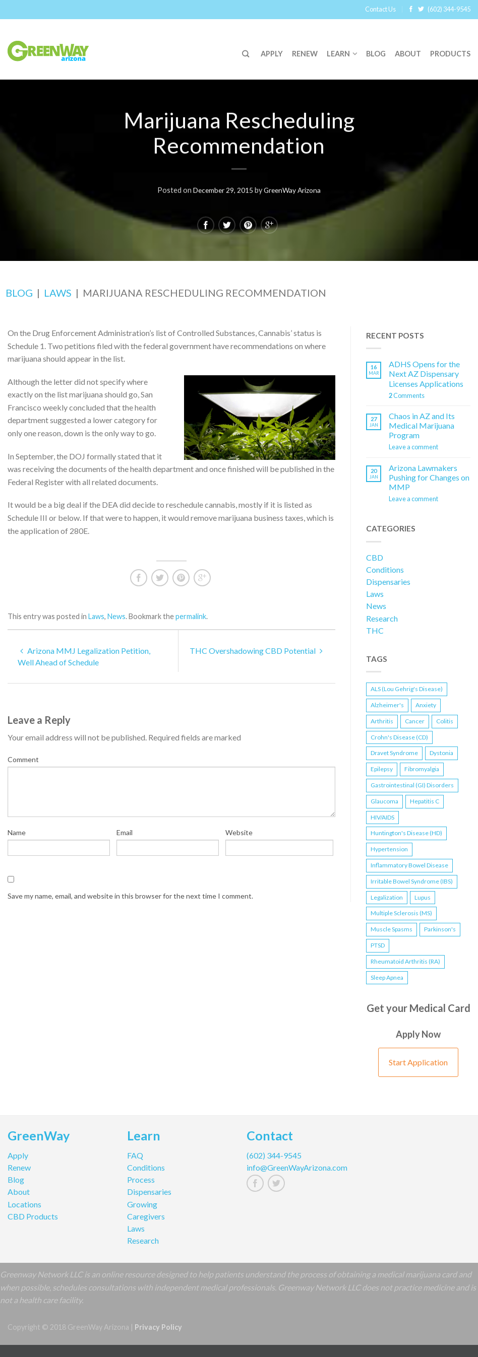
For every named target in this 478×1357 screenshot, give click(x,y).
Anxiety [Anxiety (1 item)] (425, 705)
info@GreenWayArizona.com (297, 1167)
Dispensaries (388, 581)
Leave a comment (413, 447)
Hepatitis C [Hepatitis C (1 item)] (424, 801)
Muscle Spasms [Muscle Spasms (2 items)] (391, 929)
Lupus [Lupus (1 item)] (422, 897)
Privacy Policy (158, 1327)
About (408, 53)
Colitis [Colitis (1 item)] (444, 721)
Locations (24, 1204)
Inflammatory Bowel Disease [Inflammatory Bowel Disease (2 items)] (409, 865)
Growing (142, 1204)
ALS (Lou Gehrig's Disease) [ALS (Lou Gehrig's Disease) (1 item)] (407, 689)
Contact (270, 1137)
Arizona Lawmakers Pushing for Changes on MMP (429, 477)
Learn (338, 53)
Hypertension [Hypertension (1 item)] (389, 849)
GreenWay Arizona (293, 189)
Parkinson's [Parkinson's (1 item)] (440, 929)
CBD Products (33, 1216)
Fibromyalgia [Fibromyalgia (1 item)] (421, 769)
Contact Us (380, 9)
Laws (58, 293)
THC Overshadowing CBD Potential (256, 650)
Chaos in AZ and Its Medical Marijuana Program (422, 425)
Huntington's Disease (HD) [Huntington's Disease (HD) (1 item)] (406, 833)
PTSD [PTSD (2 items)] (378, 945)
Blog (376, 53)
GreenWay (39, 1137)
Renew (305, 53)
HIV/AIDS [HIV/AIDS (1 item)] (382, 817)
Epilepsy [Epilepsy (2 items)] (382, 769)
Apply (272, 53)
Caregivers (146, 1216)
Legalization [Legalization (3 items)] (387, 897)
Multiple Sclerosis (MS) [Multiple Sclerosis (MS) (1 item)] (401, 913)
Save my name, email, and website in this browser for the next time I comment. (130, 896)
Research (382, 618)
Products (450, 53)
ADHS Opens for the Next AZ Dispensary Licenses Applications (426, 373)
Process (141, 1179)
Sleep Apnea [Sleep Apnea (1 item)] (387, 977)
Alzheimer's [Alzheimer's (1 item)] (387, 705)
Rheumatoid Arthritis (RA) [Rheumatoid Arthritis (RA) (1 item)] (405, 961)
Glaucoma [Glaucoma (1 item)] (384, 801)
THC (375, 630)
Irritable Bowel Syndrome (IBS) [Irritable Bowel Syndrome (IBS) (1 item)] (412, 881)
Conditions (385, 569)
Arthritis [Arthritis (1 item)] (382, 721)
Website (239, 832)
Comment (23, 759)
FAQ (135, 1155)
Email (124, 832)
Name (17, 832)
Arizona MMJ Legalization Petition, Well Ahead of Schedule (84, 656)
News (116, 616)
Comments (407, 395)
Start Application (418, 1062)
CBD (374, 557)
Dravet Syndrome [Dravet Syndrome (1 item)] (394, 753)
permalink (190, 616)
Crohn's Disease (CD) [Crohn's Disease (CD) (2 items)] (399, 737)
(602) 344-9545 (449, 9)
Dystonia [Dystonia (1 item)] (441, 753)
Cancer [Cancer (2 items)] (415, 721)
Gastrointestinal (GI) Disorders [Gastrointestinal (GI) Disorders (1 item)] (412, 785)
